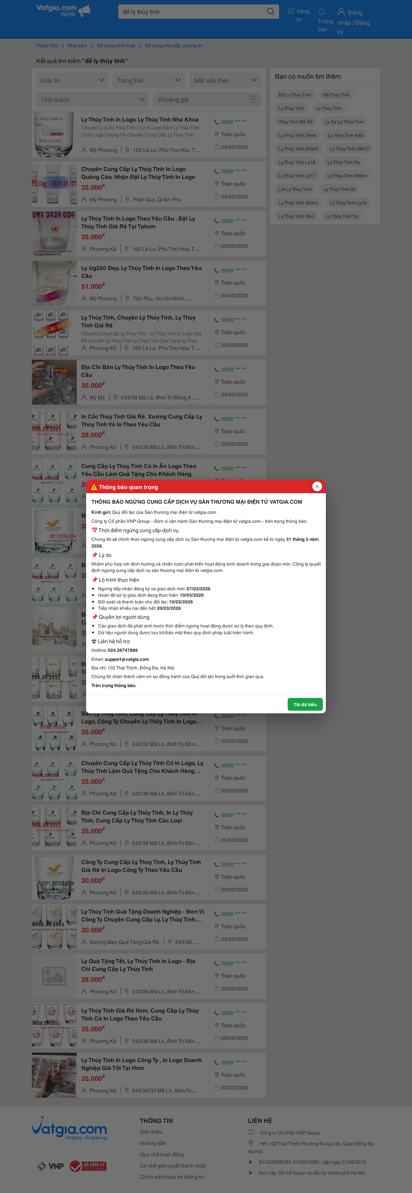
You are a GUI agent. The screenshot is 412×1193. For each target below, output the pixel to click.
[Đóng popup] (317, 486)
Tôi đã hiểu (305, 704)
